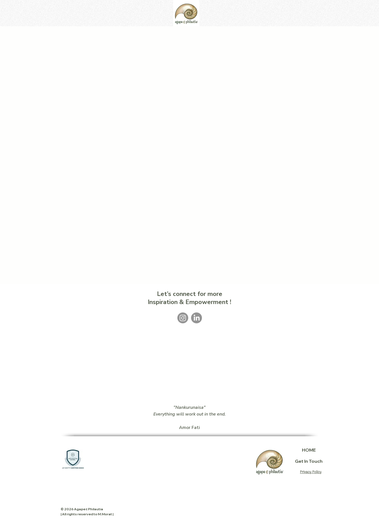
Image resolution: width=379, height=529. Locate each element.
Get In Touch (309, 461)
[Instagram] (182, 317)
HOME (309, 450)
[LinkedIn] (196, 317)
